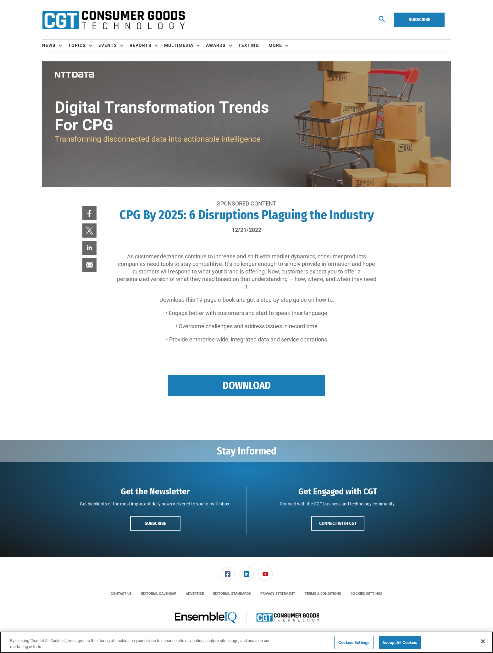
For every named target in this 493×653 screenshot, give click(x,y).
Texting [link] (248, 45)
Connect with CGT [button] (338, 523)
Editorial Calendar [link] (158, 594)
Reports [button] (141, 45)
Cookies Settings (366, 593)
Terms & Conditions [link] (323, 594)
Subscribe (419, 19)
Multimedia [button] (178, 45)
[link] (89, 213)
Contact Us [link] (121, 594)
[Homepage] (113, 19)
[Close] (483, 641)
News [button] (49, 45)
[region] (246, 642)
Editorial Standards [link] (232, 594)
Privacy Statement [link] (277, 594)
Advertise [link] (195, 594)
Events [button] (107, 45)
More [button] (275, 45)
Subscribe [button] (155, 523)
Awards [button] (216, 45)
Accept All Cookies (399, 642)
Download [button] (247, 385)
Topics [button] (77, 45)
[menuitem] (55, 46)
